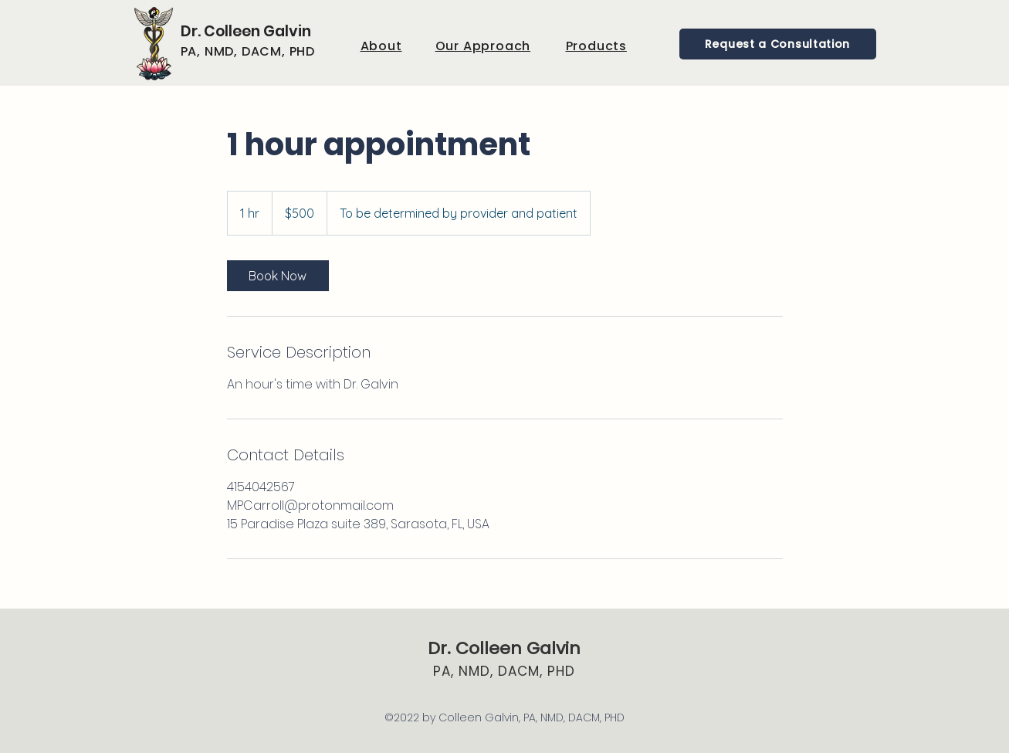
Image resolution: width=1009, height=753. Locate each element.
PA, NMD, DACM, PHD (504, 671)
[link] (278, 275)
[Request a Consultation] (777, 44)
